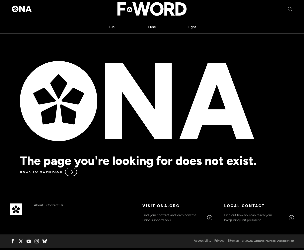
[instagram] (36, 243)
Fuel (112, 27)
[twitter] (21, 243)
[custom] (44, 243)
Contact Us (56, 205)
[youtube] (29, 243)
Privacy (218, 243)
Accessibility (201, 243)
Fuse (152, 27)
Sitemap (233, 243)
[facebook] (13, 243)
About (39, 205)
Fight (192, 27)
